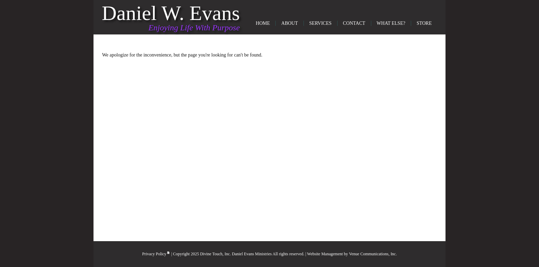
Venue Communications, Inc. (373, 253)
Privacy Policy (156, 253)
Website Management (325, 253)
